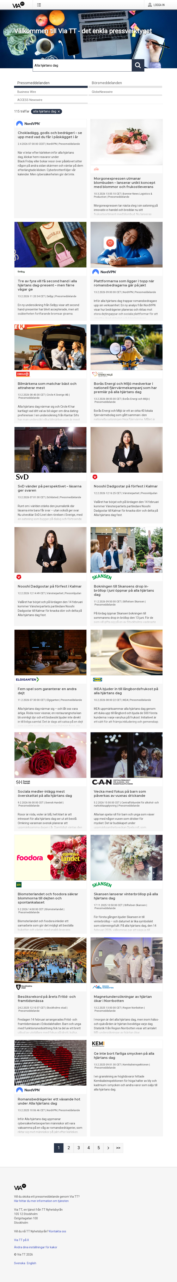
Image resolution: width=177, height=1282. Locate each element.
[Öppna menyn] (40, 5)
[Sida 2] (69, 1148)
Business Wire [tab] (26, 92)
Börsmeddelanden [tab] (107, 83)
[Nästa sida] (108, 1148)
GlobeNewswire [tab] (102, 92)
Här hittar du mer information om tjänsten (41, 1201)
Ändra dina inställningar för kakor (35, 1247)
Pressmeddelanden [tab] (33, 83)
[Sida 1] (59, 1148)
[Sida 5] (98, 1148)
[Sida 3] (79, 1148)
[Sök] (82, 65)
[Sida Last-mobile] (118, 1148)
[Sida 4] (88, 1148)
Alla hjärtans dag (46, 111)
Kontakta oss (57, 1231)
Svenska (19, 1263)
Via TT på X (21, 1240)
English (31, 1263)
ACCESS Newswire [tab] (29, 100)
